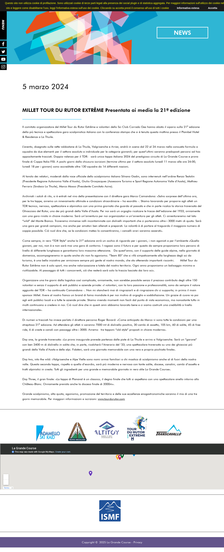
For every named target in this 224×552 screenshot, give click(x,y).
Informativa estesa (188, 8)
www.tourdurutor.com (111, 399)
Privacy (137, 542)
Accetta (212, 8)
